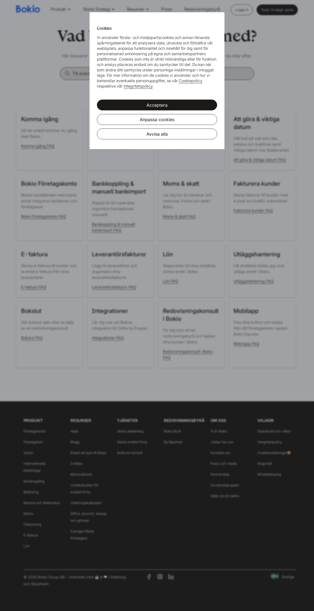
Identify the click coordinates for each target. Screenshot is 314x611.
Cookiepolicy (190, 80)
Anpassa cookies (157, 119)
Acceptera (157, 105)
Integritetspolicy (138, 86)
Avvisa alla (157, 134)
